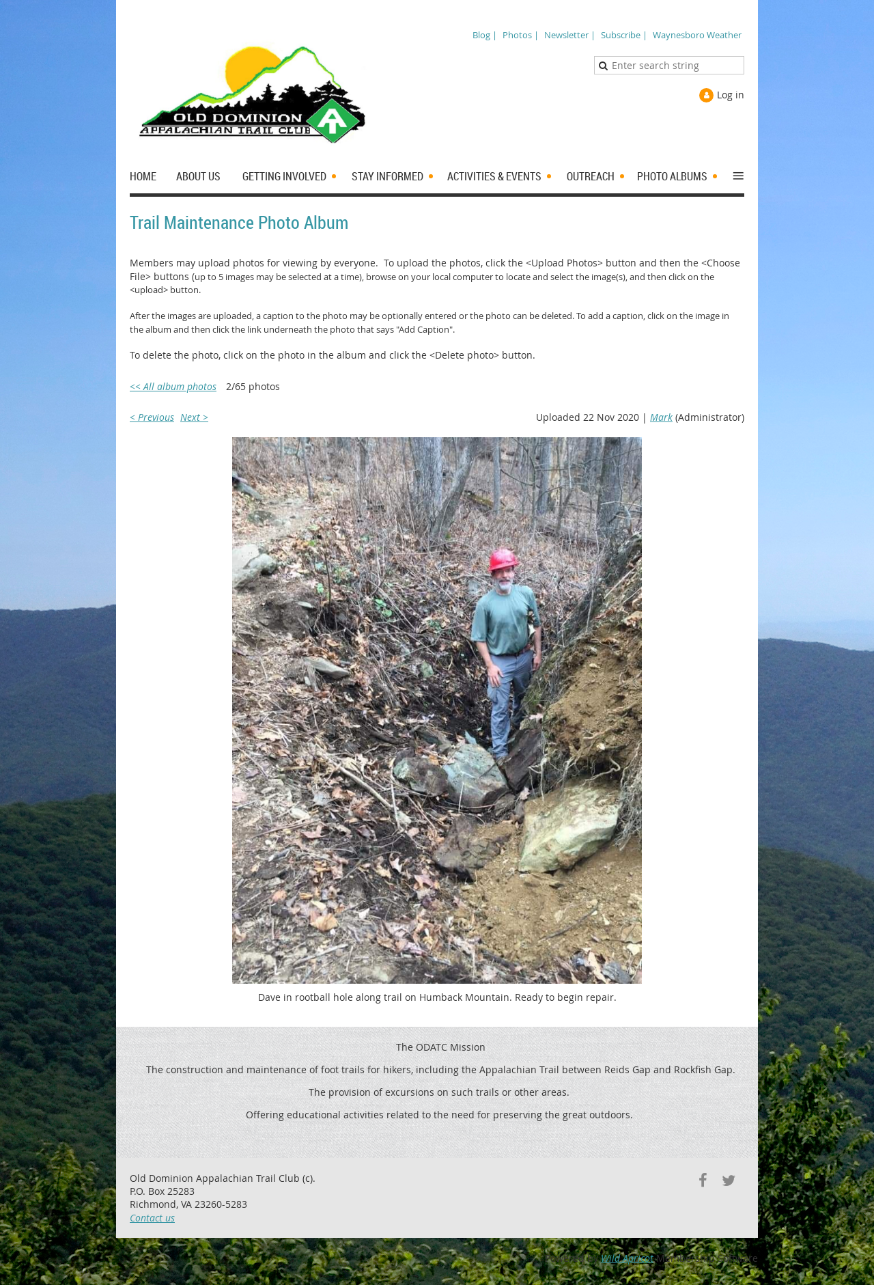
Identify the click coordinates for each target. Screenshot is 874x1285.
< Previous (152, 417)
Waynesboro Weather (697, 35)
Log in (730, 94)
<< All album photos (173, 386)
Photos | (521, 35)
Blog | (485, 35)
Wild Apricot (627, 1258)
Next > (194, 417)
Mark (661, 417)
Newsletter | (569, 35)
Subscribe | (624, 35)
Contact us (152, 1217)
